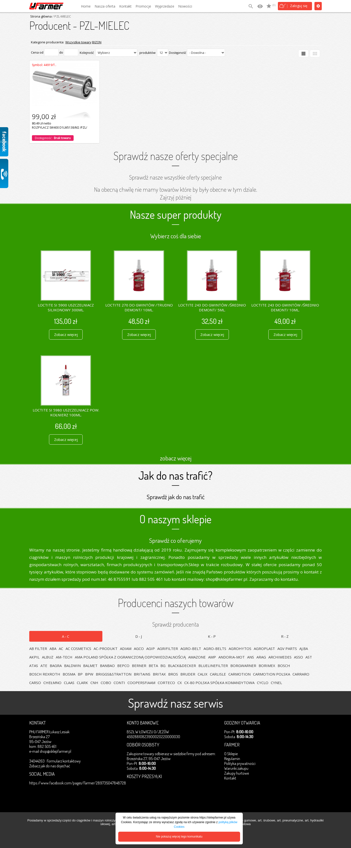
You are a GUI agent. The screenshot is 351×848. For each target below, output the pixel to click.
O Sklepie (231, 753)
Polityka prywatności (239, 763)
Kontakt (125, 6)
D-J (139, 636)
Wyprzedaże (164, 6)
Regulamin (232, 758)
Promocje (143, 6)
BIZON (96, 42)
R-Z (285, 636)
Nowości (185, 6)
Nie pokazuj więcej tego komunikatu (179, 836)
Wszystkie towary (78, 42)
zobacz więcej (175, 458)
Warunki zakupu (236, 768)
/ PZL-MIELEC (61, 16)
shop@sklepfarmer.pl (55, 751)
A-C (66, 636)
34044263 (37, 761)
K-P (212, 636)
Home (86, 6)
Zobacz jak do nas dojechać (49, 765)
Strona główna (41, 16)
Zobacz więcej (66, 334)
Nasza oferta (105, 6)
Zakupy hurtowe (236, 773)
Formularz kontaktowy (64, 761)
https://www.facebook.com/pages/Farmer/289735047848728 (77, 783)
